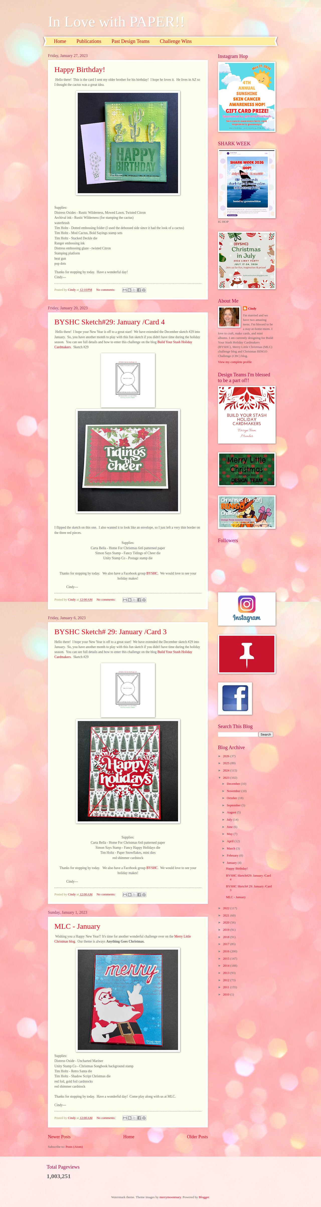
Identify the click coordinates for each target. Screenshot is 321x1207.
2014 (226, 965)
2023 (226, 777)
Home (60, 41)
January (232, 863)
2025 (226, 763)
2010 (226, 994)
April (230, 841)
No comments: (106, 290)
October (232, 798)
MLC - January (77, 926)
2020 (226, 922)
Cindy (252, 308)
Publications (88, 41)
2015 (226, 958)
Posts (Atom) (74, 1147)
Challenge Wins (176, 41)
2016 (226, 951)
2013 (226, 973)
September (234, 805)
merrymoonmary (170, 1197)
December (234, 784)
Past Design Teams (131, 41)
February (233, 855)
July (230, 819)
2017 (226, 944)
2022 (226, 908)
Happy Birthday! (79, 69)
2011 (226, 987)
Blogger (204, 1197)
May (230, 834)
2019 (226, 930)
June (230, 827)
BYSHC (152, 573)
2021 (226, 915)
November (234, 791)
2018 (226, 937)
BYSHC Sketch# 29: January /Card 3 (110, 631)
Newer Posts (59, 1136)
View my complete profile (235, 362)
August (232, 812)
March (231, 848)
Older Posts (197, 1136)
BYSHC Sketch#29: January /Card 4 (109, 322)
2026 (226, 756)
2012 (226, 980)
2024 (226, 770)
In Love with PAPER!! (116, 21)
